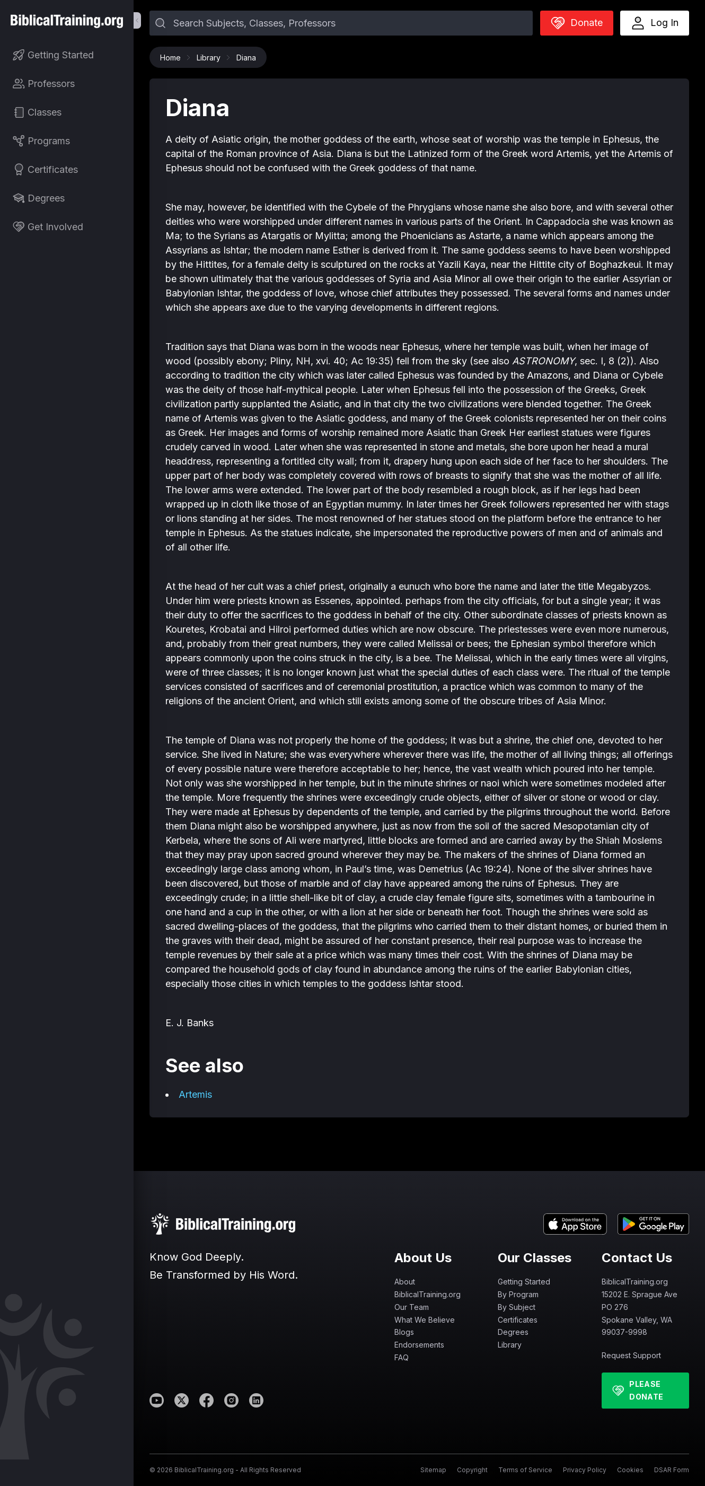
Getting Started (524, 1281)
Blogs (404, 1331)
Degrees (513, 1331)
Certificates (517, 1319)
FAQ (401, 1357)
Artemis (195, 1094)
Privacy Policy (584, 1470)
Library (211, 57)
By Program (518, 1294)
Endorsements (419, 1344)
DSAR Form (671, 1470)
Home (173, 57)
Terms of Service (525, 1470)
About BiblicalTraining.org (427, 1288)
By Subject (516, 1307)
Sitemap (433, 1470)
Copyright (472, 1470)
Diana (246, 57)
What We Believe (424, 1319)
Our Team (411, 1307)
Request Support (631, 1355)
